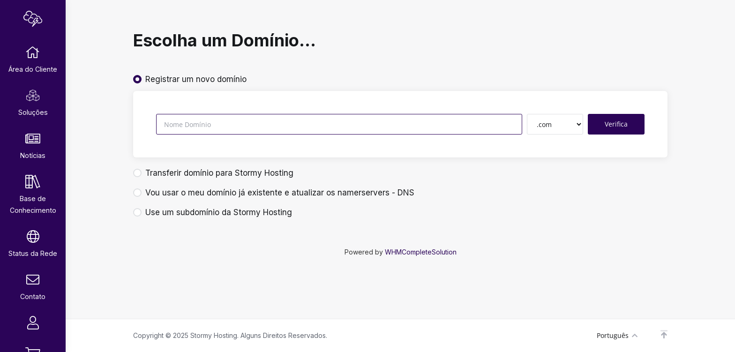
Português (617, 335)
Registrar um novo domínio (190, 79)
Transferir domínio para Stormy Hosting (213, 173)
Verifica (616, 124)
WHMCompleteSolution (421, 252)
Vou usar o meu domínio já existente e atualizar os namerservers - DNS (273, 192)
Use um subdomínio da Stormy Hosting (212, 212)
